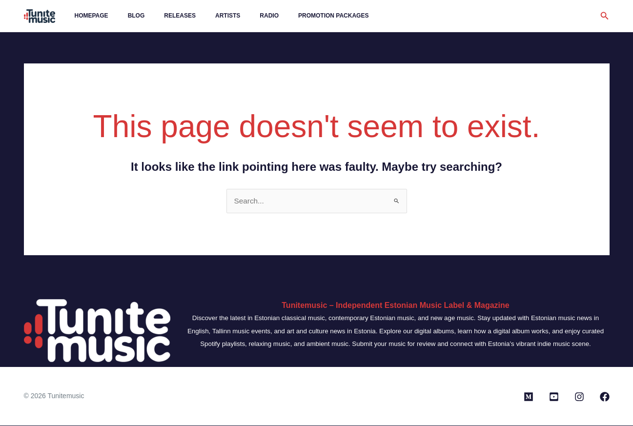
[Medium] (528, 397)
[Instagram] (579, 397)
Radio (234, 15)
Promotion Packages (290, 15)
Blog (124, 15)
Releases (160, 15)
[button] (604, 16)
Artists (200, 15)
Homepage (87, 15)
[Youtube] (554, 397)
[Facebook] (605, 397)
